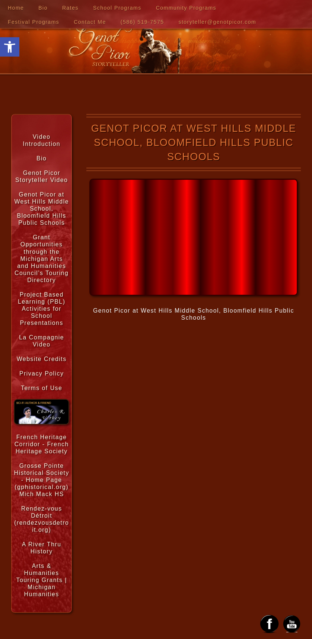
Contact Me (90, 22)
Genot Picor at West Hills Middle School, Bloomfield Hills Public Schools (41, 208)
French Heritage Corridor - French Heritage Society (42, 444)
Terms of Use (41, 388)
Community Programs (186, 8)
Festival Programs (33, 22)
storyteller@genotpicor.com (217, 22)
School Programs (117, 8)
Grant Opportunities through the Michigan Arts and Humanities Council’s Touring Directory (42, 258)
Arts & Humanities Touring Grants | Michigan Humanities (41, 580)
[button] (9, 47)
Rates (70, 8)
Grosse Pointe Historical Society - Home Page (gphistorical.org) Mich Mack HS (41, 480)
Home (16, 8)
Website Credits (42, 359)
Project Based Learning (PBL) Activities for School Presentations (41, 308)
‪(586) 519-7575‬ (142, 22)
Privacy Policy (41, 373)
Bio (43, 8)
